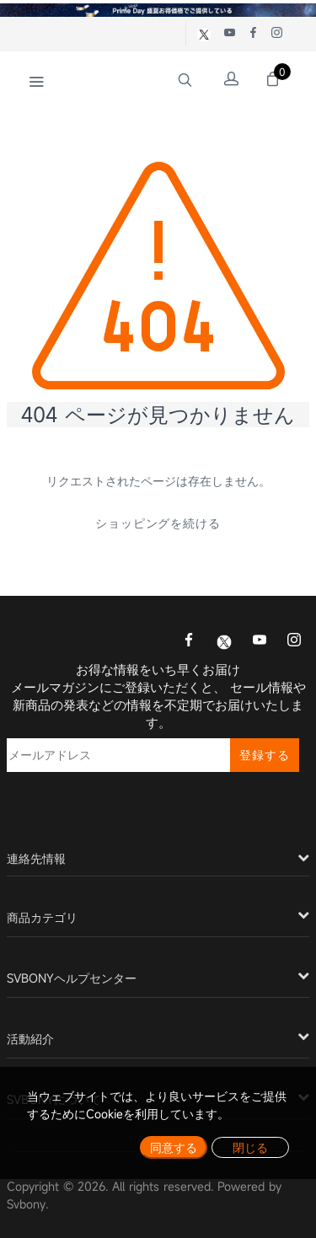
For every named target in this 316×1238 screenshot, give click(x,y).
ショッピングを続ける (158, 523)
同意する (173, 1147)
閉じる (250, 1147)
